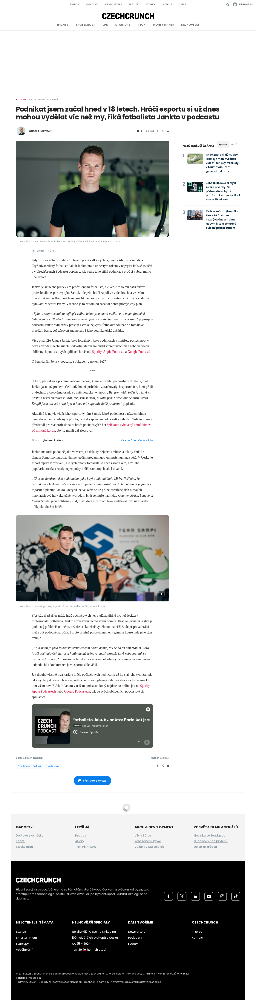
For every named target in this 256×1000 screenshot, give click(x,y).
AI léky (79, 841)
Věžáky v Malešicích (149, 847)
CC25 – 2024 (81, 944)
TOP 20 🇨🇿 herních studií (89, 950)
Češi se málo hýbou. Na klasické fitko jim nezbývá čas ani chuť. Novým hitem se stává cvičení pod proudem (222, 219)
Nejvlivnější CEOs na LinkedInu (94, 932)
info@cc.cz (34, 978)
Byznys (62, 25)
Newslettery (113, 4)
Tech (141, 25)
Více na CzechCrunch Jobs (137, 440)
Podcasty (92, 4)
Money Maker (163, 25)
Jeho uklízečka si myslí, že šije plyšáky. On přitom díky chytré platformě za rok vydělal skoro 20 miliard (223, 191)
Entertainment (26, 938)
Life (105, 25)
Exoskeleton (24, 847)
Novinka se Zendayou (209, 835)
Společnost (85, 25)
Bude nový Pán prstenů (211, 841)
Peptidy (80, 835)
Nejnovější (190, 25)
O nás (182, 4)
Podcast (22, 99)
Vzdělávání (24, 950)
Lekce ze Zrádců (205, 847)
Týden (223, 144)
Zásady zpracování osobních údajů (60, 982)
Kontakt (197, 938)
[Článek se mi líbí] (51, 251)
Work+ (150, 4)
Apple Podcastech (44, 691)
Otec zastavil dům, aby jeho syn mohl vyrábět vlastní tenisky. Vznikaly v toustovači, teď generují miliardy (222, 163)
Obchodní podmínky (96, 982)
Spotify (97, 352)
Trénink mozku (85, 847)
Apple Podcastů (113, 352)
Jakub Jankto (53, 766)
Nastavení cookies (149, 982)
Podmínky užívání (26, 982)
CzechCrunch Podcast (29, 766)
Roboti (20, 841)
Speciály (134, 4)
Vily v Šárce (143, 835)
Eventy (74, 4)
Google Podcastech (77, 691)
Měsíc (234, 144)
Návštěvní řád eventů (124, 982)
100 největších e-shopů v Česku (95, 938)
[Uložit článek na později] (38, 251)
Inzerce (167, 4)
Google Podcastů (139, 352)
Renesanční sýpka (148, 841)
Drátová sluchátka (30, 835)
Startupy (122, 25)
